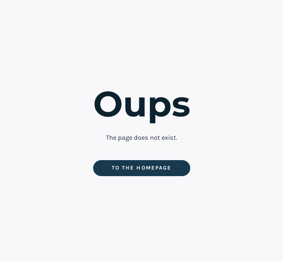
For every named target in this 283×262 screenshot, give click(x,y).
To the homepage (141, 167)
